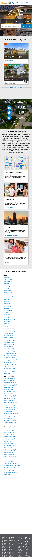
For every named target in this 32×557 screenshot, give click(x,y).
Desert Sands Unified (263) (10, 436)
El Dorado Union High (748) (10, 384)
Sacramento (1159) (8, 308)
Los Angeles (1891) (8, 296)
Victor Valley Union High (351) (10, 420)
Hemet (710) (6, 285)
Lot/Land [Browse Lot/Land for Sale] (20, 550)
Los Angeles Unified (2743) (9, 396)
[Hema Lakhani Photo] (25, 80)
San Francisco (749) (8, 312)
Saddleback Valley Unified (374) (11, 413)
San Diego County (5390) (9, 355)
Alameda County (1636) (9, 328)
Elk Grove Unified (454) (9, 385)
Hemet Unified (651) (8, 387)
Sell (22, 2)
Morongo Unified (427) (8, 400)
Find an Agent (9, 207)
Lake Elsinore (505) (8, 290)
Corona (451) (6, 283)
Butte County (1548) (8, 330)
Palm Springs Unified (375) (9, 405)
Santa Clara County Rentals (12, 542)
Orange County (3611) (8, 346)
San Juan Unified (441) (9, 469)
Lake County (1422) (8, 337)
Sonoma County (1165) (9, 368)
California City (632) (8, 281)
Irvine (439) (6, 288)
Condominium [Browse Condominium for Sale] (21, 546)
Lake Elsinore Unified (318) (10, 391)
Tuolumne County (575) (9, 371)
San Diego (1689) (7, 310)
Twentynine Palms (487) (9, 319)
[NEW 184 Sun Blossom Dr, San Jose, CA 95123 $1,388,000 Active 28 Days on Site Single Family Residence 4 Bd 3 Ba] (16, 51)
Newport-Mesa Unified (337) (10, 404)
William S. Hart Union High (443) (11, 422)
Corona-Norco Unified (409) (10, 382)
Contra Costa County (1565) (10, 331)
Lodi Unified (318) (7, 393)
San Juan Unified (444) (9, 418)
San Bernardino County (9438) (10, 353)
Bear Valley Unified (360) (9, 378)
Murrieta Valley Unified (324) (10, 402)
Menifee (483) (6, 297)
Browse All (6, 323)
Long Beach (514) (7, 294)
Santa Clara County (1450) (9, 364)
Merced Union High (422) (9, 398)
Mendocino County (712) (9, 340)
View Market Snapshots (11, 235)
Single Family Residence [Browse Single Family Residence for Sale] (20, 542)
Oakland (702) (6, 301)
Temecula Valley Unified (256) (10, 472)
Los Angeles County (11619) (10, 339)
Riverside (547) (7, 306)
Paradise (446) (7, 305)
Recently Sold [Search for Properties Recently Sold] (27, 21)
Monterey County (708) (9, 344)
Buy (17, 2)
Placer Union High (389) (9, 407)
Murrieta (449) (6, 299)
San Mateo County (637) (9, 362)
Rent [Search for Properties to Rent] (16, 21)
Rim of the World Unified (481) (10, 409)
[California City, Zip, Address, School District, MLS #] (11, 26)
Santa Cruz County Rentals (11, 546)
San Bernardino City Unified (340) (11, 415)
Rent (27, 2)
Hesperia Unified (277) (8, 441)
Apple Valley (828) (7, 279)
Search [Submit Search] (26, 26)
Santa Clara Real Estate (27, 548)
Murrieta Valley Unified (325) (10, 454)
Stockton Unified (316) (8, 470)
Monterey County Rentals (11, 551)
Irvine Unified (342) (8, 389)
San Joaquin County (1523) (10, 359)
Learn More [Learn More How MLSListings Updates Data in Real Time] (8, 180)
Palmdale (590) (7, 303)
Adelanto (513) (7, 277)
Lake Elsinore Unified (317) (10, 445)
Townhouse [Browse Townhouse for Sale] (20, 544)
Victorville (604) (7, 321)
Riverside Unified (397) (8, 411)
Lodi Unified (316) (7, 447)
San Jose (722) (7, 314)
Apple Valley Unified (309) (9, 429)
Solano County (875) (8, 366)
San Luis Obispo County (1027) (11, 360)
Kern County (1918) (8, 335)
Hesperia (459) (7, 286)
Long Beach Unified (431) (9, 395)
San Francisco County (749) (10, 357)
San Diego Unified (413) (9, 416)
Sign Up (7, 262)
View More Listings (16, 87)
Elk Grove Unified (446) (9, 438)
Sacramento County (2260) (9, 351)
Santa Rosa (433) (7, 316)
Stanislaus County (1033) (9, 370)
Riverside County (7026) (9, 350)
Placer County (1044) (8, 348)
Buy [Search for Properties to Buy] (5, 21)
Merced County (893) (8, 342)
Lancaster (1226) (7, 292)
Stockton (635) (7, 317)
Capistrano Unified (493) (9, 380)
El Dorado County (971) (9, 333)
